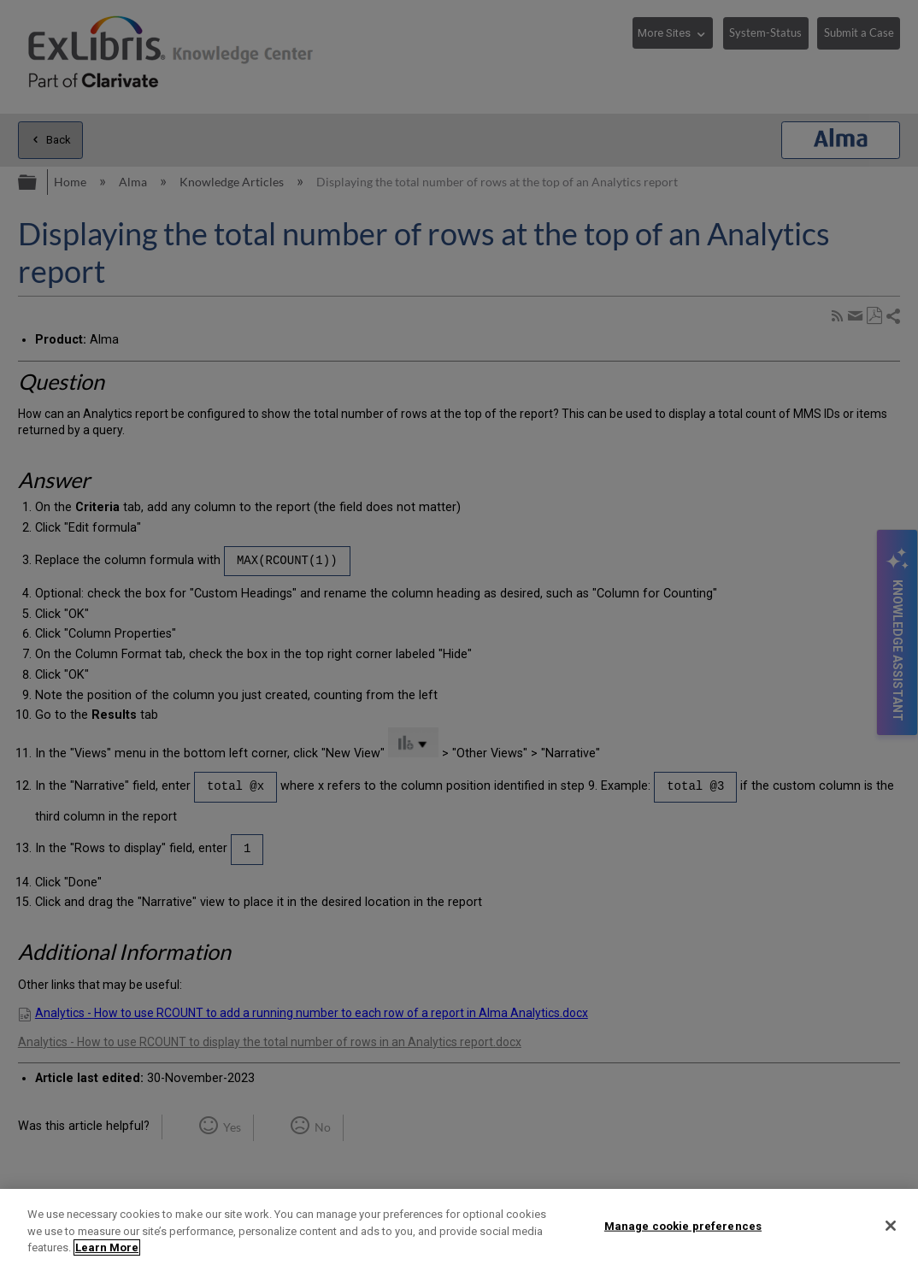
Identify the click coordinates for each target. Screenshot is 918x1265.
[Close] (890, 1225)
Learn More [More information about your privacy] (106, 1247)
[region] (459, 1227)
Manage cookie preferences (683, 1225)
